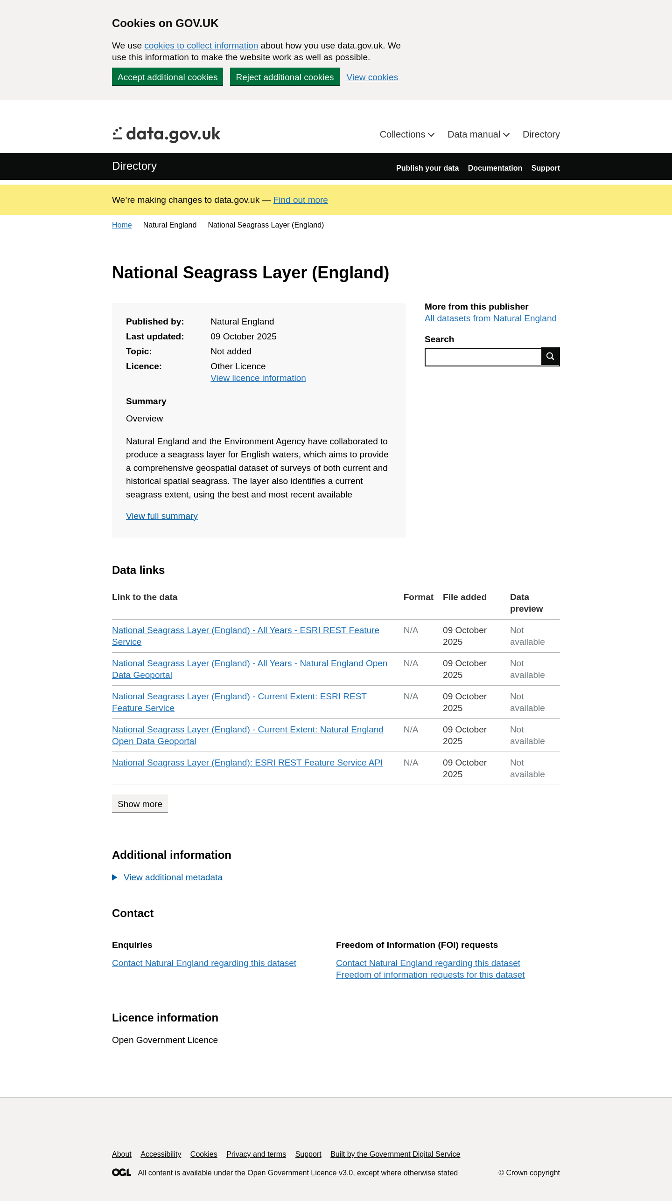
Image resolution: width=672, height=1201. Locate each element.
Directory (541, 134)
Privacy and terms (256, 1154)
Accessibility (160, 1154)
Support (546, 168)
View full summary (162, 516)
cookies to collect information (201, 45)
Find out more (300, 200)
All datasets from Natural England (491, 318)
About (122, 1154)
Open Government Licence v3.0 (300, 1173)
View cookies (373, 77)
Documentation (495, 168)
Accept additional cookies (167, 77)
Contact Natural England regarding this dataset (204, 963)
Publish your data (427, 168)
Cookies (203, 1154)
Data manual (475, 134)
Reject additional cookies (285, 77)
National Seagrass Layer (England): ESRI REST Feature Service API (247, 762)
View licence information (258, 378)
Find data (550, 356)
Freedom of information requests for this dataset (430, 975)
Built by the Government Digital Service (395, 1154)
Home (122, 225)
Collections (404, 134)
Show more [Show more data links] (140, 804)
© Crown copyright (529, 1173)
